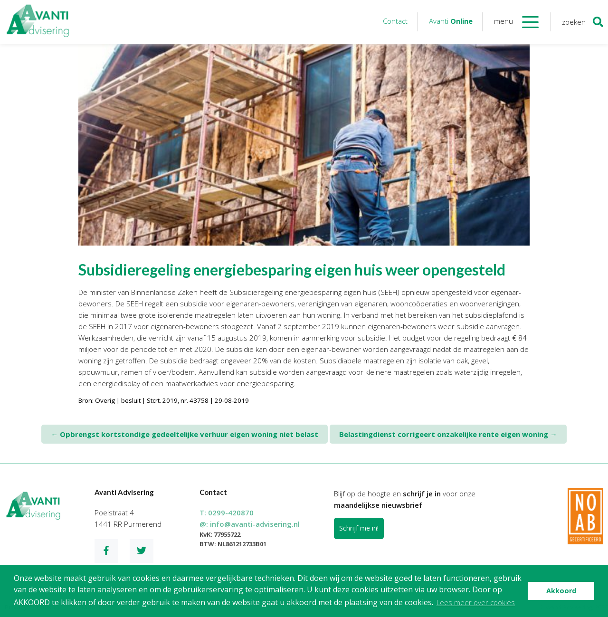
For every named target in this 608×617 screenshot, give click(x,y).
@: (250, 524)
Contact (395, 21)
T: (227, 512)
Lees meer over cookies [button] (476, 602)
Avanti (451, 21)
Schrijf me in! (359, 527)
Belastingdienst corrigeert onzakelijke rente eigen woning (448, 434)
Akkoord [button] (561, 590)
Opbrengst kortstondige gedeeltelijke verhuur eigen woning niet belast (184, 434)
